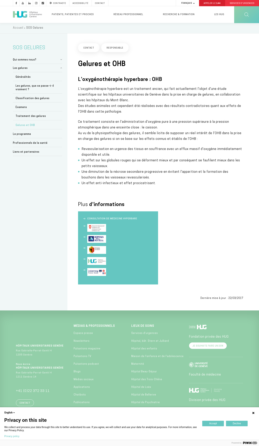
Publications (82, 403)
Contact (25, 404)
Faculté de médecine (205, 375)
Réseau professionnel (128, 14)
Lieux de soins (142, 326)
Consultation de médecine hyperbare (112, 219)
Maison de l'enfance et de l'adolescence (157, 357)
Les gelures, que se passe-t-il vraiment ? (35, 88)
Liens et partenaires (26, 152)
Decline (237, 423)
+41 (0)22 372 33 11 (33, 391)
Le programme (22, 134)
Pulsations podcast (86, 364)
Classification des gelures (32, 99)
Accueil (18, 28)
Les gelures (20, 68)
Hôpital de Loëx (141, 387)
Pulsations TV (82, 357)
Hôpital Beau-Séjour (144, 372)
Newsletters (82, 341)
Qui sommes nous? (24, 60)
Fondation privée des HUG (209, 337)
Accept (213, 423)
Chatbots (80, 395)
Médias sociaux (84, 380)
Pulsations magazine (87, 349)
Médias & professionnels (94, 326)
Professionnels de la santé (30, 143)
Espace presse (83, 333)
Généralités (23, 77)
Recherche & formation (179, 14)
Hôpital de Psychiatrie (145, 403)
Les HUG (219, 14)
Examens (21, 108)
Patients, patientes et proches (73, 14)
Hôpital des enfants (144, 349)
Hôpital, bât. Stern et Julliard (150, 341)
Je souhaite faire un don (207, 346)
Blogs (77, 372)
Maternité (137, 364)
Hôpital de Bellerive (143, 395)
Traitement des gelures (31, 116)
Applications (82, 387)
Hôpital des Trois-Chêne (146, 380)
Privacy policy (11, 436)
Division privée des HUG (207, 400)
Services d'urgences (144, 333)
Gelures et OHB (25, 125)
